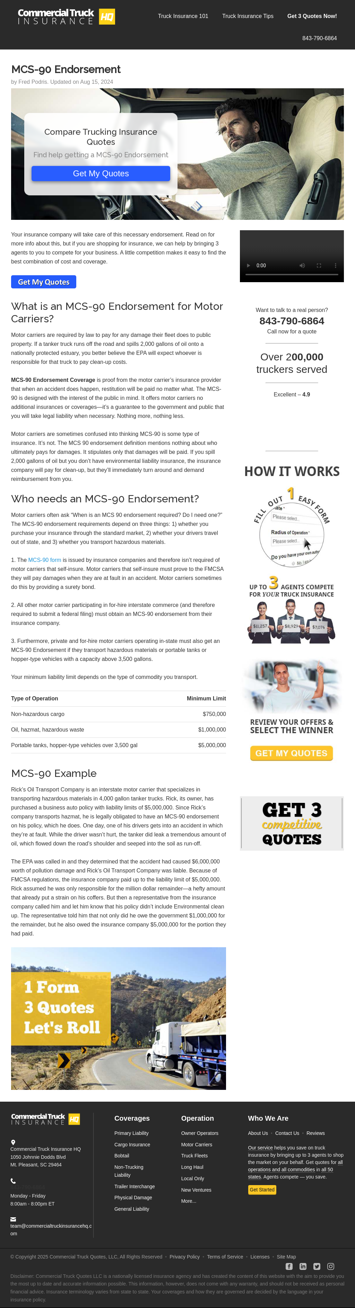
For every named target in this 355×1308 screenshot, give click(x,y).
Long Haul (192, 1167)
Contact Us (287, 1133)
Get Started (262, 1189)
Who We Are (268, 1118)
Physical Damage (133, 1197)
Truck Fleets (194, 1155)
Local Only (192, 1178)
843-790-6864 (27, 1187)
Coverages (132, 1118)
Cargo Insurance (132, 1144)
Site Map (286, 1257)
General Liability (131, 1209)
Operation (197, 1118)
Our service (260, 1147)
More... (189, 1201)
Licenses (259, 1257)
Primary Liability (131, 1133)
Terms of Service (225, 1257)
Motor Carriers (196, 1144)
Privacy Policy (185, 1257)
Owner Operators (199, 1133)
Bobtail (121, 1155)
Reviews (315, 1133)
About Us (258, 1133)
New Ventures (196, 1190)
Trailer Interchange (134, 1186)
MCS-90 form (44, 560)
